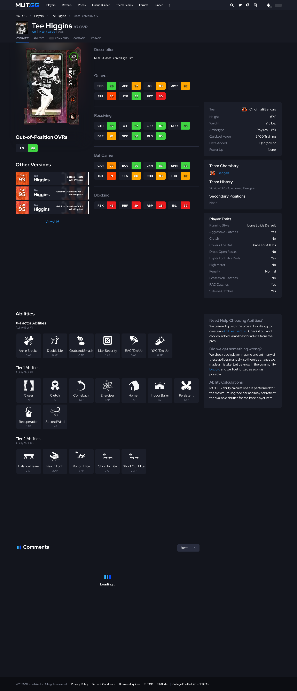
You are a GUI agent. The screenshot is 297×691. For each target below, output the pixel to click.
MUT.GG (21, 15)
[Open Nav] (169, 5)
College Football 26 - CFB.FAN (191, 684)
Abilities (38, 38)
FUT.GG (148, 684)
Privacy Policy (79, 684)
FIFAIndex (163, 684)
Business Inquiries (129, 684)
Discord (214, 369)
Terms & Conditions (103, 684)
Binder (159, 5)
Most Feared (47, 31)
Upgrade (95, 38)
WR (34, 31)
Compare (79, 38)
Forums (143, 5)
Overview (22, 38)
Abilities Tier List (235, 331)
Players (50, 5)
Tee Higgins (58, 15)
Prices (82, 5)
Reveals (66, 5)
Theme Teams (124, 5)
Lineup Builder (101, 5)
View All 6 (52, 222)
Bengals (223, 173)
